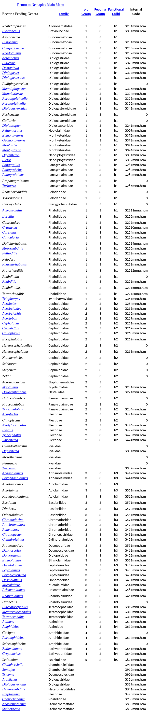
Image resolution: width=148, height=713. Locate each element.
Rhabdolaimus (12, 596)
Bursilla (8, 216)
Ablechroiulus (12, 210)
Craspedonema (13, 48)
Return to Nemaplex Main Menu (40, 5)
